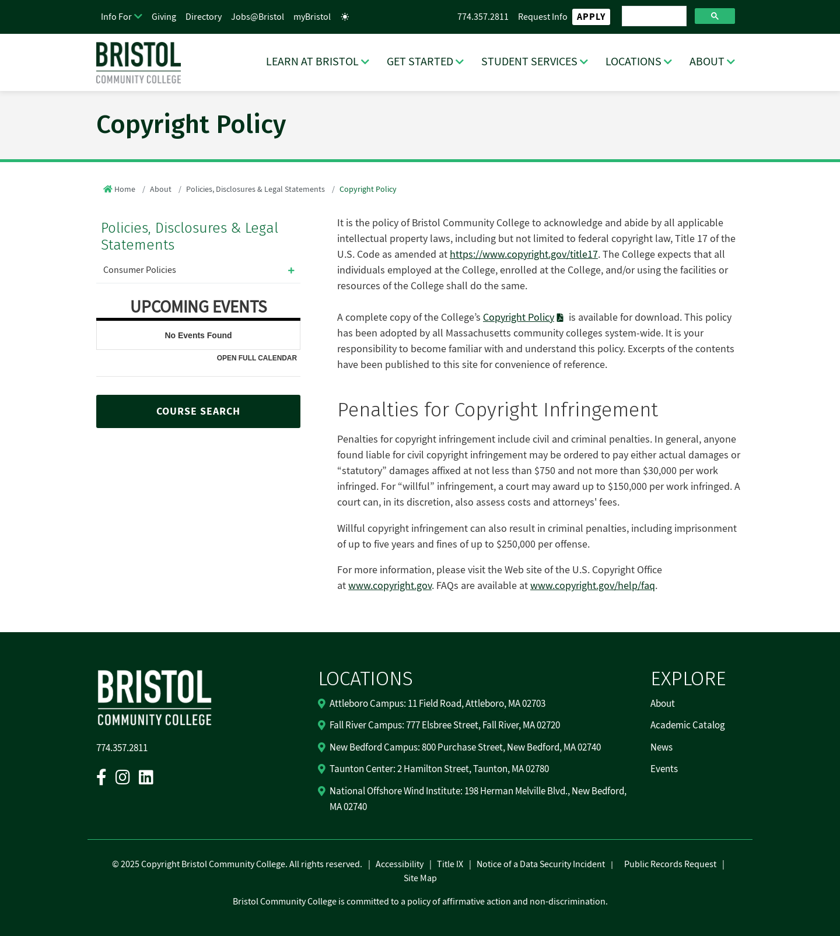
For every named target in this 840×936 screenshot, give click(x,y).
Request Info (543, 17)
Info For (116, 17)
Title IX (450, 864)
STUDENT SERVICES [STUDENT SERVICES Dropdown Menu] (529, 61)
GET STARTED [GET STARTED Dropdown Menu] (420, 61)
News (661, 747)
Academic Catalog (687, 725)
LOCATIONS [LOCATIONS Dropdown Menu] (634, 61)
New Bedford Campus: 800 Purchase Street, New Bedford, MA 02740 (465, 747)
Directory (204, 17)
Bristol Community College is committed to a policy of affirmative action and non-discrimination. (420, 901)
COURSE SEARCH (198, 411)
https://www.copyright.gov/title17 (524, 254)
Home (124, 189)
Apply (591, 16)
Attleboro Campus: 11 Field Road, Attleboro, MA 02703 (437, 703)
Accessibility (400, 864)
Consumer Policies (139, 270)
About (161, 189)
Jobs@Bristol (257, 17)
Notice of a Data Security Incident (541, 864)
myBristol (312, 17)
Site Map (420, 878)
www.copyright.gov (390, 586)
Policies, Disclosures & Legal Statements (255, 189)
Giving (164, 17)
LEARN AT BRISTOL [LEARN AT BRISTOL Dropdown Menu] (312, 61)
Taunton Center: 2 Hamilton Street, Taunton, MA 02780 (439, 769)
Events (664, 769)
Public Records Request (670, 864)
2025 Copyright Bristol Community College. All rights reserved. (240, 864)
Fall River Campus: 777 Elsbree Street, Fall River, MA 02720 (445, 725)
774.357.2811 (483, 17)
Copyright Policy (518, 317)
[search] (653, 16)
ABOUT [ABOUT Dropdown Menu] (707, 61)
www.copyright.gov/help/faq (592, 586)
